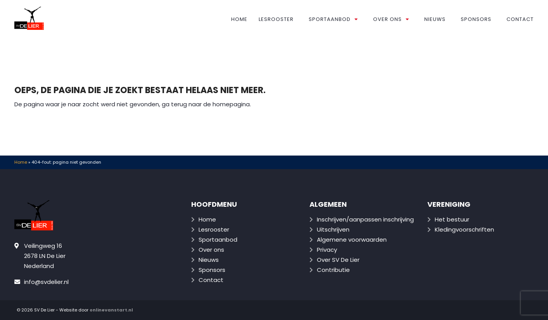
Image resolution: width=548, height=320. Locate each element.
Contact (520, 19)
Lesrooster (276, 19)
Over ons (391, 19)
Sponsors (476, 19)
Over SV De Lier (338, 260)
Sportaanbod (333, 19)
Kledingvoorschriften (464, 229)
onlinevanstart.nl (111, 310)
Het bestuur (452, 219)
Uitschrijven (333, 229)
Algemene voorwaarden (352, 239)
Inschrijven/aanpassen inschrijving (365, 219)
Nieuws (435, 19)
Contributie (333, 270)
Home (239, 19)
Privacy (327, 250)
